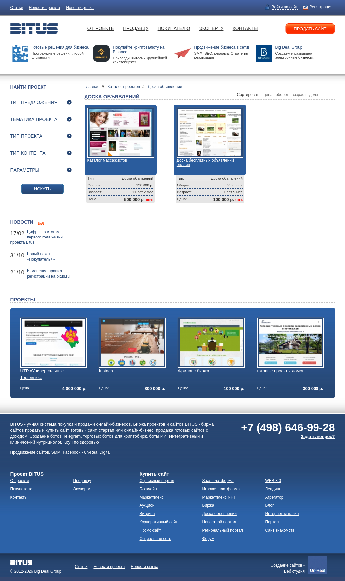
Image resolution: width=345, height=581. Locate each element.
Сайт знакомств (280, 530)
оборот (282, 94)
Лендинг (273, 489)
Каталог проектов (124, 86)
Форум (208, 538)
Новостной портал (219, 522)
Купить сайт (154, 474)
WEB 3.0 (273, 480)
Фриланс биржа (193, 370)
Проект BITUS (27, 474)
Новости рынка (80, 7)
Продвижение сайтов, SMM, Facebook (45, 452)
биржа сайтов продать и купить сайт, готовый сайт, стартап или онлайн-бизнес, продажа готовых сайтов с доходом (112, 430)
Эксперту (211, 28)
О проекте (100, 28)
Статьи (16, 7)
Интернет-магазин (282, 513)
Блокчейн (148, 489)
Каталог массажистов (107, 160)
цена (268, 94)
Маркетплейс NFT (219, 497)
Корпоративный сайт (159, 522)
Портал (272, 522)
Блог (269, 505)
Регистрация (320, 7)
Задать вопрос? (318, 436)
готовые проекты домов (281, 370)
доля (313, 94)
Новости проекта (44, 7)
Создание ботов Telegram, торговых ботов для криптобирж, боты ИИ (97, 436)
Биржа (208, 505)
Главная (92, 86)
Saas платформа (218, 480)
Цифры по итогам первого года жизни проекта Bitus (36, 237)
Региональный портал (222, 530)
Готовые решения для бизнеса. (60, 47)
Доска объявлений (165, 86)
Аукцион (147, 505)
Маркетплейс (152, 497)
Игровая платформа (221, 489)
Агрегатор (274, 497)
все (41, 222)
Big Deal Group (289, 47)
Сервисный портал (157, 480)
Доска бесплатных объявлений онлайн (205, 162)
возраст (299, 94)
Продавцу (135, 28)
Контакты (245, 28)
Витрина (147, 513)
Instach (106, 370)
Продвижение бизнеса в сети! (221, 47)
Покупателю (174, 28)
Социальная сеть (155, 538)
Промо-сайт (150, 530)
